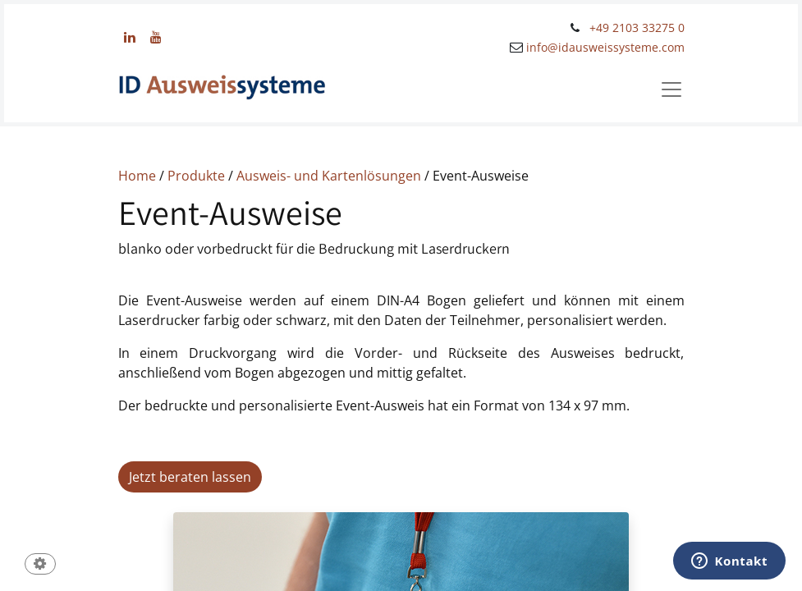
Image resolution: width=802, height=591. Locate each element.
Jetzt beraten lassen (190, 477)
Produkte (197, 176)
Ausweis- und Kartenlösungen (328, 176)
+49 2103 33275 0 (637, 27)
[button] (40, 565)
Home (137, 176)
